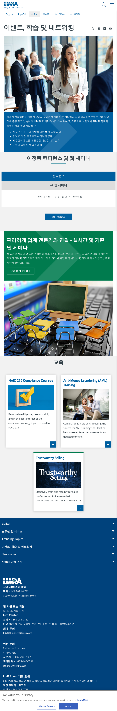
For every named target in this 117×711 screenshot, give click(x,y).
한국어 (34, 14)
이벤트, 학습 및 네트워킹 (17, 546)
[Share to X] (93, 29)
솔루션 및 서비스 (12, 531)
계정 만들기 (9, 685)
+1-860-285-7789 (18, 591)
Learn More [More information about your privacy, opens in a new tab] (82, 701)
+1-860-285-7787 (21, 656)
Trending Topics (12, 539)
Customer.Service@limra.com (19, 595)
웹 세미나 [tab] (58, 185)
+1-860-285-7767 (18, 619)
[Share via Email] (110, 29)
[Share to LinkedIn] (105, 29)
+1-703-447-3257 (23, 661)
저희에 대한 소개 (12, 562)
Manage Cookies (47, 707)
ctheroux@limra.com (14, 665)
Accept (68, 707)
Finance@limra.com (21, 633)
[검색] (104, 5)
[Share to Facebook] (99, 29)
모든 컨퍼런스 (58, 216)
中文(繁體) (75, 14)
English (9, 14)
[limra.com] (13, 4)
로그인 (22, 685)
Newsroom (9, 554)
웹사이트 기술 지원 (13, 610)
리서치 (6, 524)
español (22, 14)
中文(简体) (60, 14)
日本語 (46, 14)
